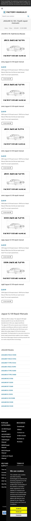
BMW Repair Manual (6, 446)
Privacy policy (14, 502)
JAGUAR (16, 28)
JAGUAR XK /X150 (7, 406)
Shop (10, 28)
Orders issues (21, 435)
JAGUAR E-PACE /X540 (8, 355)
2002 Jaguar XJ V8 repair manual (12, 106)
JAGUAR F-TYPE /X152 (8, 363)
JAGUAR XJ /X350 (7, 390)
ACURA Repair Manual (6, 430)
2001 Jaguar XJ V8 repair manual (12, 151)
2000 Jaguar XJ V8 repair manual (12, 195)
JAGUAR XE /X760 (7, 378)
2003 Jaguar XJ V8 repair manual (12, 62)
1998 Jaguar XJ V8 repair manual (12, 284)
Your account (6, 469)
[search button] (28, 16)
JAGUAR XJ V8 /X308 (8, 398)
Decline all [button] (18, 511)
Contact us (20, 432)
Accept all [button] (18, 508)
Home (6, 28)
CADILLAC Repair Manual (7, 457)
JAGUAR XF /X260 (7, 386)
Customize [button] (18, 515)
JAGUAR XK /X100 (7, 402)
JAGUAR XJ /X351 (7, 394)
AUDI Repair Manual (5, 441)
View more (7, 79)
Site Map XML (6, 487)
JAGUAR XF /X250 (7, 382)
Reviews (19, 442)
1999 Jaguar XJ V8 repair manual (12, 240)
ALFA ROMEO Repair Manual (6, 435)
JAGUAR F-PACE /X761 (8, 359)
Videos (19, 429)
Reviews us (20, 438)
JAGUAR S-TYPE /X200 (8, 370)
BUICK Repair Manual (6, 452)
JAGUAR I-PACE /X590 (8, 367)
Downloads (20, 426)
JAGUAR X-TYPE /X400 (8, 374)
